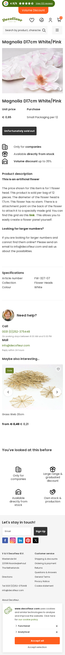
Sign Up (40, 531)
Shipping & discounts (46, 558)
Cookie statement (44, 585)
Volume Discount (33, 10)
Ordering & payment (45, 563)
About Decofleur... (11, 600)
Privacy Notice (42, 581)
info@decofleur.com (16, 345)
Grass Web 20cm (13, 414)
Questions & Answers (46, 572)
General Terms (42, 576)
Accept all (37, 640)
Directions (7, 576)
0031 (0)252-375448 (16, 332)
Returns (39, 567)
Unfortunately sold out (19, 131)
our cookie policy (28, 619)
